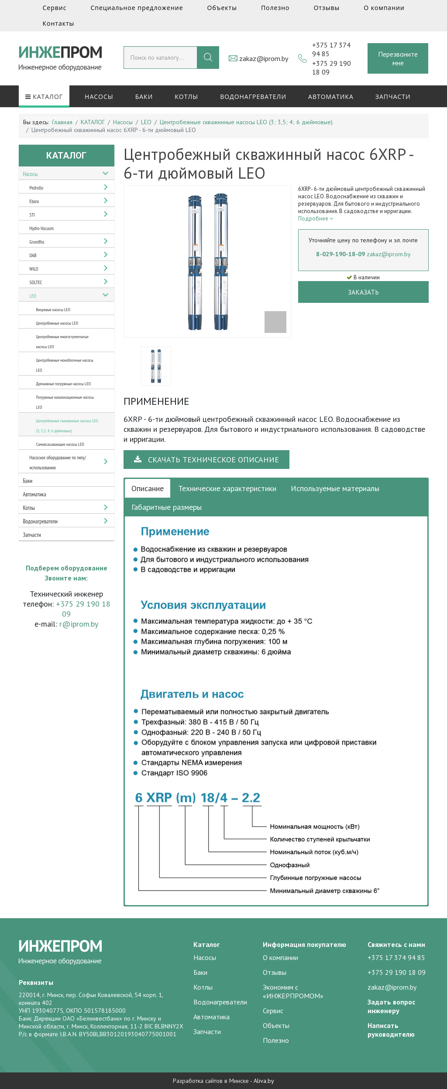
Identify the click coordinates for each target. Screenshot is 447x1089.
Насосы (99, 96)
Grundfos (37, 242)
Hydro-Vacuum (42, 228)
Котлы (186, 96)
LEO (33, 296)
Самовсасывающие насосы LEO (60, 444)
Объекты (222, 7)
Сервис (55, 7)
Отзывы (326, 7)
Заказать (363, 292)
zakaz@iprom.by (263, 58)
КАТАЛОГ (44, 96)
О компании (384, 7)
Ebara (34, 201)
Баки (144, 96)
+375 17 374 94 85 (396, 957)
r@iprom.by (78, 624)
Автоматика (331, 96)
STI (32, 215)
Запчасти (393, 96)
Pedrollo (37, 188)
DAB (33, 255)
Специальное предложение (136, 7)
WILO (34, 269)
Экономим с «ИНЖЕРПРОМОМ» (293, 991)
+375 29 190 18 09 (397, 972)
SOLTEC (36, 282)
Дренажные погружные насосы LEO (63, 384)
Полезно (275, 7)
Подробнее (315, 218)
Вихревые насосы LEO (53, 309)
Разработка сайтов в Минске (211, 1081)
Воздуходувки (52, 119)
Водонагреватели (253, 96)
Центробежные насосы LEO (57, 323)
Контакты (59, 23)
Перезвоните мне (398, 58)
